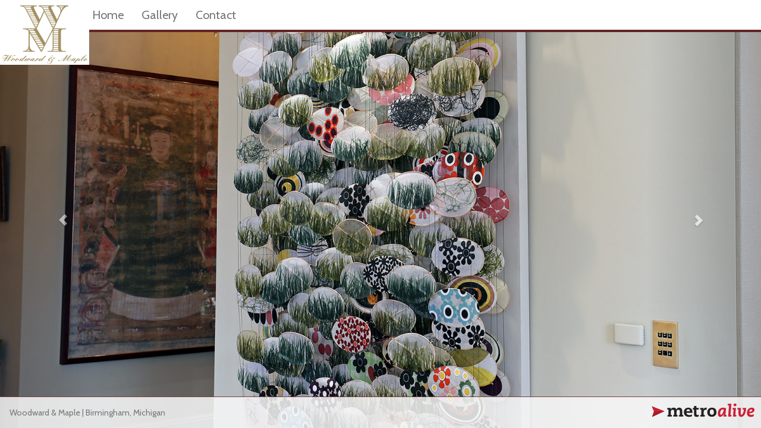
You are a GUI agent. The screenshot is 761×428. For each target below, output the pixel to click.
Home (108, 15)
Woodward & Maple (45, 412)
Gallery (159, 15)
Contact (216, 15)
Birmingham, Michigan (125, 412)
